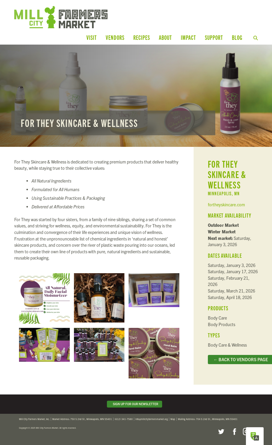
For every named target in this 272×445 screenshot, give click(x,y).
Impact (188, 37)
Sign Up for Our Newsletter (134, 404)
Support (214, 37)
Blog (237, 37)
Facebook (233, 431)
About (165, 37)
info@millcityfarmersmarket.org (151, 419)
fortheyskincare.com (226, 204)
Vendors (115, 37)
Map (172, 419)
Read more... (136, 96)
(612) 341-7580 (124, 419)
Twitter (221, 431)
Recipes (141, 37)
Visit (91, 37)
